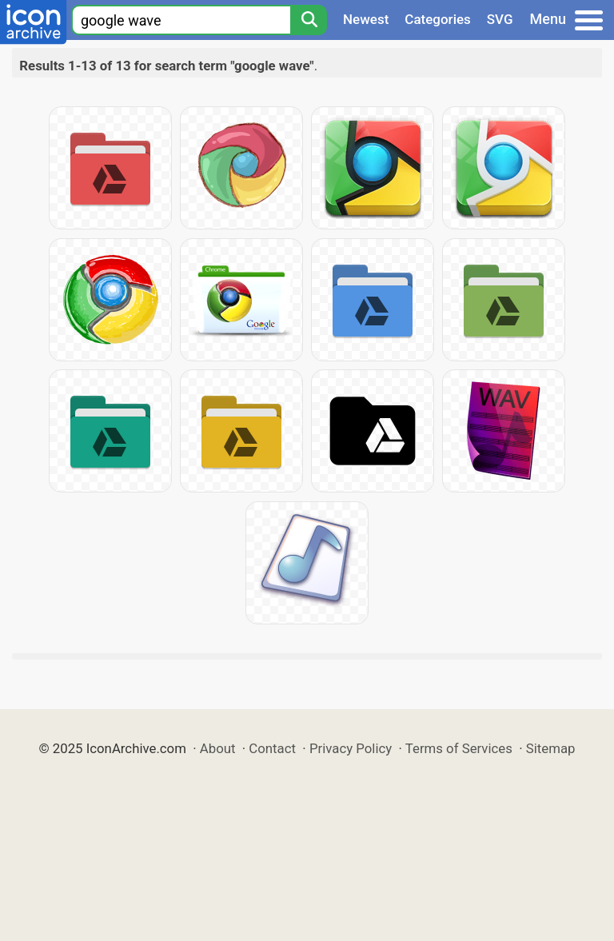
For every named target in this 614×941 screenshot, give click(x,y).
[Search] (308, 20)
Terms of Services (458, 748)
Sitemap (551, 748)
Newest (366, 19)
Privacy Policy (350, 748)
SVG (500, 19)
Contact (272, 748)
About (218, 748)
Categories (438, 19)
